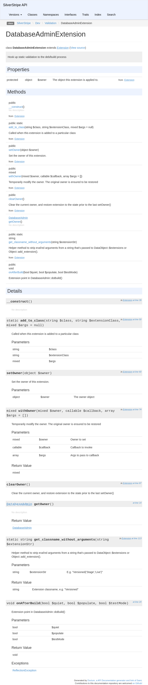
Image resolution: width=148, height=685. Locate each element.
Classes (32, 14)
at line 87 (137, 483)
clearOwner (16, 198)
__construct (16, 106)
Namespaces (51, 14)
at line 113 (136, 538)
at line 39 (137, 300)
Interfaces (70, 14)
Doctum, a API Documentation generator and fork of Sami (114, 680)
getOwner (14, 221)
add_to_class (17, 127)
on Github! (137, 683)
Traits (85, 14)
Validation (50, 23)
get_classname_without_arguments (30, 242)
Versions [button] (15, 14)
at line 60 (137, 372)
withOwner (15, 176)
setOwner (14, 149)
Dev (37, 23)
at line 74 (137, 409)
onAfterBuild (16, 272)
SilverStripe (24, 23)
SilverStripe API (15, 5)
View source (77, 47)
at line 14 (137, 503)
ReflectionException (24, 670)
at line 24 (137, 602)
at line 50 (137, 319)
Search (111, 14)
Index (98, 14)
